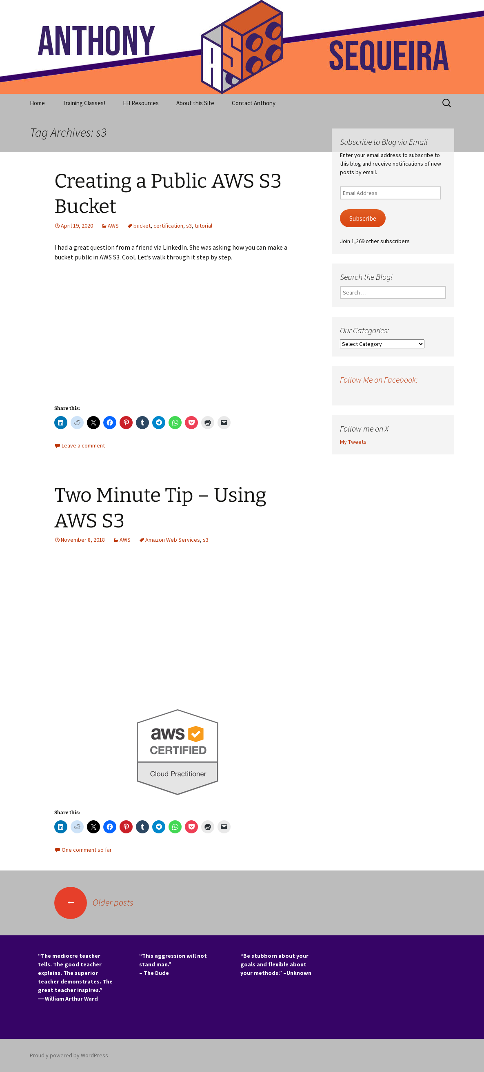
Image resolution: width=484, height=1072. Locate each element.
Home (37, 103)
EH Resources (141, 103)
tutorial (203, 225)
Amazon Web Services (172, 539)
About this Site (195, 103)
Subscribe (362, 218)
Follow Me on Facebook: (378, 379)
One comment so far (87, 849)
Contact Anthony (253, 103)
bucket (142, 225)
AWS (113, 225)
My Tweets (353, 441)
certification (168, 225)
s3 (189, 225)
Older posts (93, 902)
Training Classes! (83, 103)
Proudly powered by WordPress (69, 1055)
